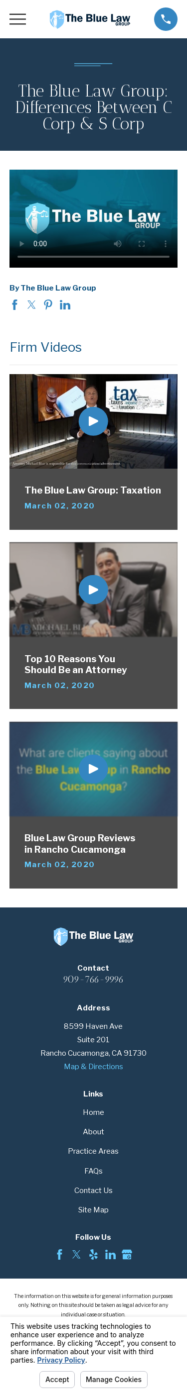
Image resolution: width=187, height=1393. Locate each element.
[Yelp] (93, 1254)
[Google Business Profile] (127, 1254)
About (93, 1131)
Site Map (93, 1209)
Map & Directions (93, 1066)
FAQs (93, 1171)
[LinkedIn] (110, 1254)
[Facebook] (59, 1254)
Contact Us (93, 1190)
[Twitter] (76, 1254)
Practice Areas (93, 1151)
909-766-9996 (93, 979)
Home (93, 1112)
